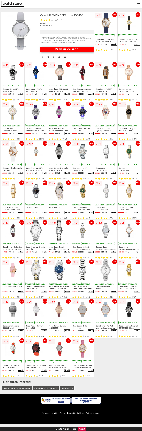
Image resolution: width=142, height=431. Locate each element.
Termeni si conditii (50, 413)
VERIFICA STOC (67, 49)
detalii (113, 44)
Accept (82, 429)
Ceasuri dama (67, 388)
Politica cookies (92, 413)
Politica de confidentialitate (72, 413)
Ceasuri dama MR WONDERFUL (17, 388)
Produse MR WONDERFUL (45, 388)
